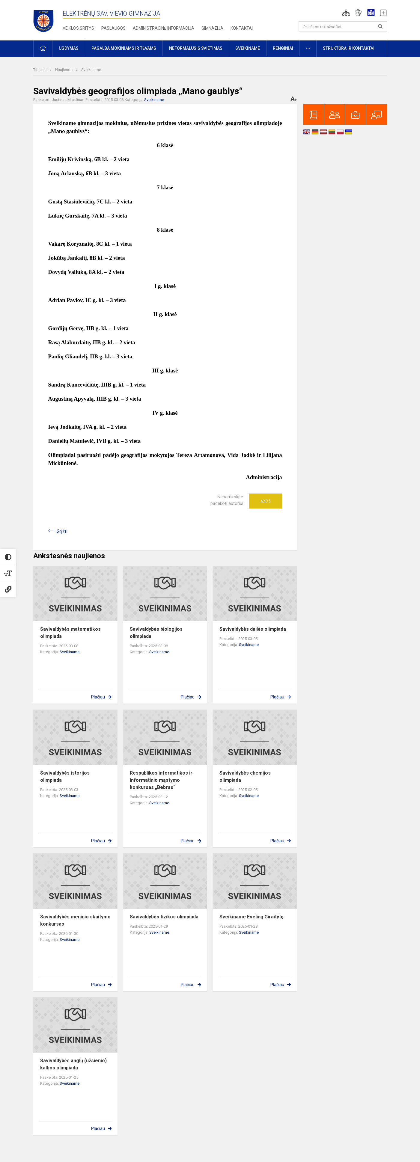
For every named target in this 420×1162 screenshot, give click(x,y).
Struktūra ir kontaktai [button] (348, 48)
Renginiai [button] (283, 48)
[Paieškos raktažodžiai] (343, 26)
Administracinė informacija (163, 28)
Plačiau (98, 697)
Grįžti (62, 531)
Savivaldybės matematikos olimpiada (70, 632)
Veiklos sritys (78, 28)
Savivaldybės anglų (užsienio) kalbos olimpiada (73, 1064)
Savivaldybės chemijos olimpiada (245, 776)
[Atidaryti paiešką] (380, 26)
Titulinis (40, 69)
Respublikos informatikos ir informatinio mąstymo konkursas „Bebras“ (161, 780)
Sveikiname (91, 69)
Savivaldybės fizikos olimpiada (164, 917)
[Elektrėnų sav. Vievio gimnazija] (45, 19)
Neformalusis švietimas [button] (195, 48)
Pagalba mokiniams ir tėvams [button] (123, 48)
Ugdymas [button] (69, 48)
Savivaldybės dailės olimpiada (252, 629)
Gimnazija (212, 28)
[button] (346, 12)
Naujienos (64, 69)
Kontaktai (242, 28)
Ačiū (266, 501)
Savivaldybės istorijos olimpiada (65, 776)
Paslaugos (113, 28)
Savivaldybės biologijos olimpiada (156, 632)
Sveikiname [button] (247, 48)
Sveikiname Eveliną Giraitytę (251, 917)
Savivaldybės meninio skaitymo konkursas (75, 920)
